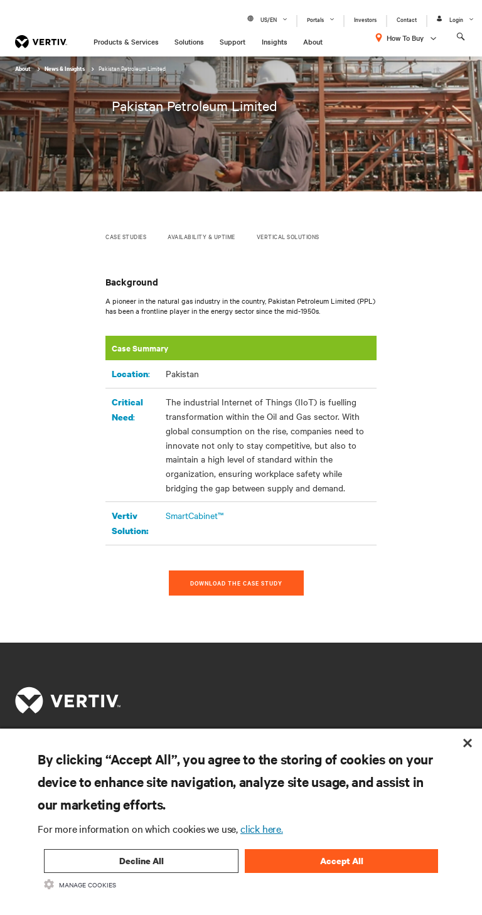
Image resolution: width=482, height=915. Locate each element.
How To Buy (405, 38)
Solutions (189, 41)
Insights (274, 41)
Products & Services (126, 41)
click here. (261, 828)
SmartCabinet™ (194, 515)
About (313, 41)
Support (232, 41)
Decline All (141, 861)
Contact (407, 19)
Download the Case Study (236, 582)
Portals (315, 19)
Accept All (341, 861)
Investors (365, 19)
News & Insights (65, 69)
